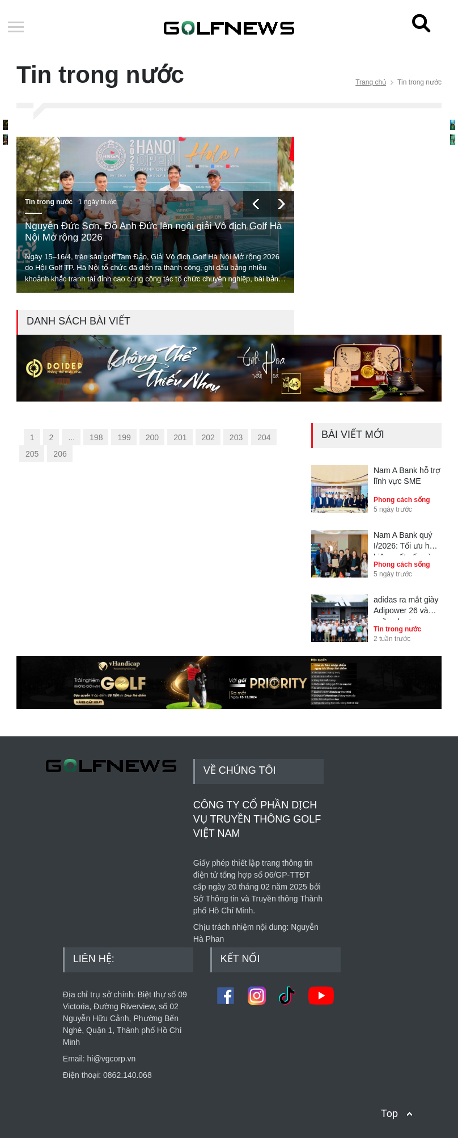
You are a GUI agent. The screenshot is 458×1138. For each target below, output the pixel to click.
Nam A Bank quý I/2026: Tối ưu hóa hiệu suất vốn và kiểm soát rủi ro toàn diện (406, 542)
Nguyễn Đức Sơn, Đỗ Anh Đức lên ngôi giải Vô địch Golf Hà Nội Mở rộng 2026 (153, 232)
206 (59, 453)
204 (263, 437)
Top (389, 1113)
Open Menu (16, 27)
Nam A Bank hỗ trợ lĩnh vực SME (407, 476)
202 (208, 437)
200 (152, 437)
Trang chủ (370, 82)
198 (96, 437)
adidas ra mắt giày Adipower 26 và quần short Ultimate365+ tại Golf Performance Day (406, 607)
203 (236, 437)
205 (32, 453)
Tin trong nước (49, 202)
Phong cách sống (402, 500)
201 (179, 437)
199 (123, 437)
